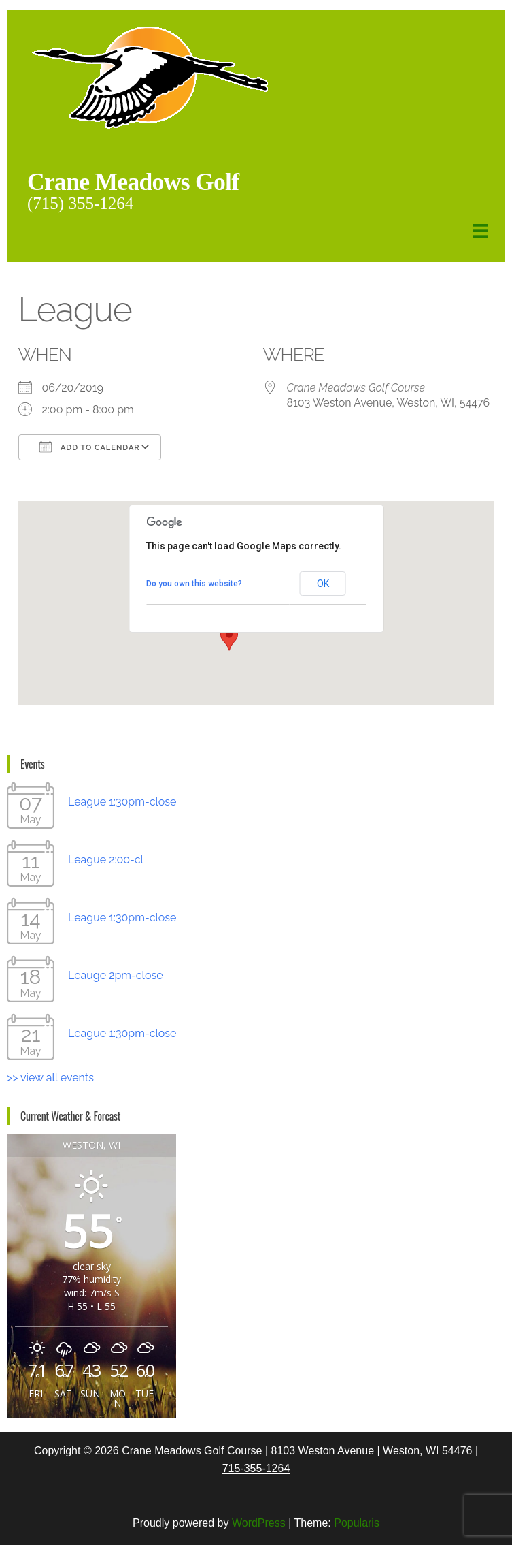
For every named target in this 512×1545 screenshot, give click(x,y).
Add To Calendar (89, 446)
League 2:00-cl (105, 859)
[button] (229, 637)
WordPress (259, 1522)
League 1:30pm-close (122, 801)
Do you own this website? (194, 583)
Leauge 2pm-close (115, 974)
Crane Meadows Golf (146, 180)
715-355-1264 (256, 1468)
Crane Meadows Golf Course (356, 387)
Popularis (356, 1522)
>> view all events (50, 1076)
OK (323, 582)
